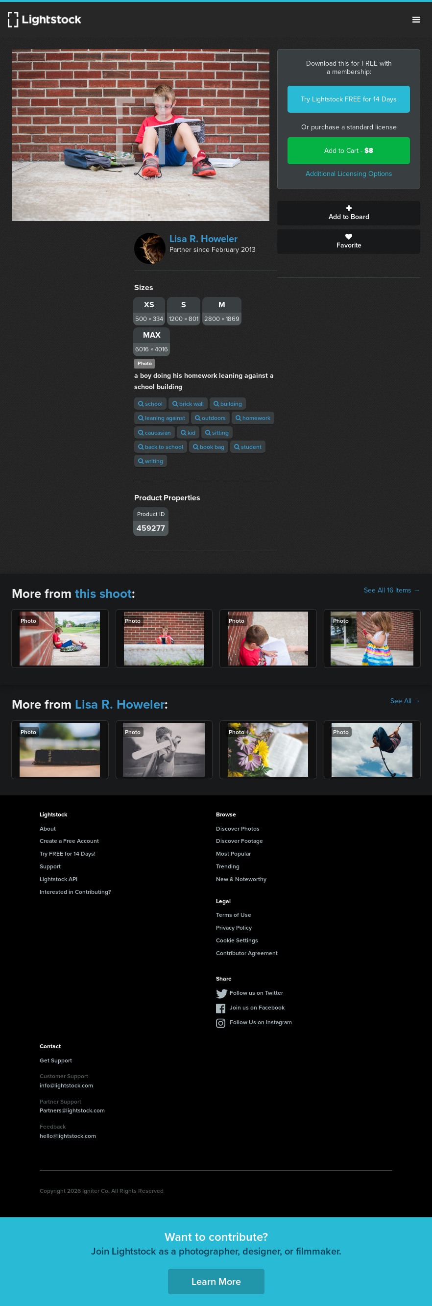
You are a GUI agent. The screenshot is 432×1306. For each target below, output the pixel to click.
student (248, 447)
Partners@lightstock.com (72, 1110)
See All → (405, 701)
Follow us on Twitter (256, 992)
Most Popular (233, 853)
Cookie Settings (237, 940)
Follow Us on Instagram (261, 1022)
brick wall (188, 403)
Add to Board (348, 213)
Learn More (216, 1281)
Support (50, 866)
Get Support (56, 1060)
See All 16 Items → (392, 590)
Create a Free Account (69, 841)
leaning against (161, 418)
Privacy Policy (234, 927)
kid (188, 432)
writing (150, 461)
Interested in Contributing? (75, 891)
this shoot (103, 593)
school (150, 403)
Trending (228, 866)
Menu (416, 19)
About (48, 828)
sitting (217, 432)
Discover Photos (238, 828)
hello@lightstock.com (68, 1136)
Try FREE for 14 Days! (68, 853)
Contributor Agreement (247, 953)
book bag (208, 447)
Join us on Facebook (257, 1007)
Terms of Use (233, 915)
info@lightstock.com (66, 1085)
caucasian (154, 432)
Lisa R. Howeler (203, 238)
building (228, 403)
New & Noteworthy (241, 879)
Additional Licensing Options (349, 174)
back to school (160, 447)
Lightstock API (58, 879)
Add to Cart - (348, 151)
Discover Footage (239, 841)
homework (253, 418)
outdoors (210, 418)
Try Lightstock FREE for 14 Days (349, 99)
